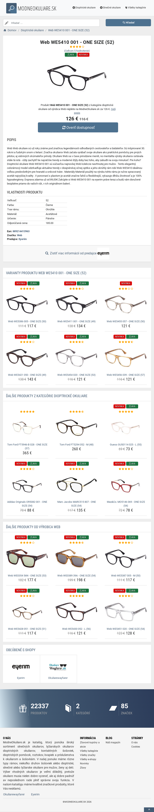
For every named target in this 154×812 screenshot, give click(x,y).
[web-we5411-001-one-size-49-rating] (76, 289)
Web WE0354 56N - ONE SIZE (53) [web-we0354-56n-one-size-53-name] (27, 575)
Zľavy (83, 767)
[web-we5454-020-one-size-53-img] (76, 358)
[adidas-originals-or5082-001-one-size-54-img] (27, 485)
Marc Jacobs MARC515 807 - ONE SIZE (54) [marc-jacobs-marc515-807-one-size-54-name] (76, 503)
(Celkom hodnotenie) (77, 50)
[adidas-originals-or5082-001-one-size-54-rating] (27, 469)
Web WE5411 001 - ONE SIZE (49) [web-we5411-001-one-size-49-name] (76, 321)
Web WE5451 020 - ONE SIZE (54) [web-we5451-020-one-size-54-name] (126, 628)
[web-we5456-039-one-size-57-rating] (126, 342)
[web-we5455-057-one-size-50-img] (126, 304)
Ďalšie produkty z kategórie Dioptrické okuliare (46, 396)
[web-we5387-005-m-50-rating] (126, 543)
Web (19, 235)
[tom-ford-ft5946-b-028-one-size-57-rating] (27, 412)
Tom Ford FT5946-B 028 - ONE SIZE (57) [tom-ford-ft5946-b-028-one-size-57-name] (27, 446)
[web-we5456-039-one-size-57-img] (126, 358)
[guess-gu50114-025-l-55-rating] (126, 412)
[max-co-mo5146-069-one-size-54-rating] (126, 469)
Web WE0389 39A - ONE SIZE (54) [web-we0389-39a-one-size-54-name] (76, 575)
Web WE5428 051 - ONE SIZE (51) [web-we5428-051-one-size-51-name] (27, 628)
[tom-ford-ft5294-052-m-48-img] (76, 428)
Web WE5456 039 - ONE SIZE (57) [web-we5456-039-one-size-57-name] (126, 374)
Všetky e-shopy (88, 759)
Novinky (84, 763)
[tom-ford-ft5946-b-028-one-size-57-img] (27, 428)
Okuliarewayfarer (14, 794)
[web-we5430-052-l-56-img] (76, 612)
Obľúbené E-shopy (20, 650)
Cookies (135, 746)
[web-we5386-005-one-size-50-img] (27, 304)
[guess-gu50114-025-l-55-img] (126, 428)
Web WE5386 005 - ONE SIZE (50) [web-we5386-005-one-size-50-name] (27, 321)
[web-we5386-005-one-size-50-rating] (27, 289)
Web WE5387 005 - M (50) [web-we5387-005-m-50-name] (126, 575)
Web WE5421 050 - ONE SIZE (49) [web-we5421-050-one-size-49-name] (27, 374)
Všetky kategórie (135, 7)
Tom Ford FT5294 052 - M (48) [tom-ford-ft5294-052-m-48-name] (77, 444)
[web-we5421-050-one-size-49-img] (27, 358)
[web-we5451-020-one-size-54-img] (126, 612)
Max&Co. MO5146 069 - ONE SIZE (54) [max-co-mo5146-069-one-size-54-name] (126, 503)
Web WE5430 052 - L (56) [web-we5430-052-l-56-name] (76, 628)
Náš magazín (113, 742)
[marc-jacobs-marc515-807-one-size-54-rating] (76, 469)
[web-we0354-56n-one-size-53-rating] (27, 543)
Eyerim (23, 239)
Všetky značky (87, 755)
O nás (134, 742)
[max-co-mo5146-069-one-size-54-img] (126, 485)
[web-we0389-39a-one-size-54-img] (76, 558)
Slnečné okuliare (110, 7)
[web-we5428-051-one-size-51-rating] (27, 596)
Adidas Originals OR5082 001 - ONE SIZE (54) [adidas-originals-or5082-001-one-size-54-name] (27, 503)
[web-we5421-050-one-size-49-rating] (27, 342)
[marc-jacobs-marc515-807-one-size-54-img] (76, 485)
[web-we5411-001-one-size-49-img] (76, 304)
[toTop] (149, 809)
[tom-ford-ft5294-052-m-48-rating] (76, 412)
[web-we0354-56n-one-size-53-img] (27, 558)
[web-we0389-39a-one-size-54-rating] (76, 543)
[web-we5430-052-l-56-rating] (76, 596)
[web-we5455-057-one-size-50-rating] (126, 289)
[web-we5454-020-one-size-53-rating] (76, 342)
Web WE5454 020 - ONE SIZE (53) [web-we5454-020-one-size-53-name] (76, 374)
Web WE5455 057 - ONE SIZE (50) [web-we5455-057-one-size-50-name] (126, 321)
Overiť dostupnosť (78, 127)
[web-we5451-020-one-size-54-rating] (126, 596)
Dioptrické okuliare (84, 7)
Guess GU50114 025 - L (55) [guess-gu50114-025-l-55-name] (126, 444)
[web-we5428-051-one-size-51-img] (27, 612)
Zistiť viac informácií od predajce (77, 254)
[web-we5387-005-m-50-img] (126, 558)
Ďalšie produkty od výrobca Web (33, 527)
